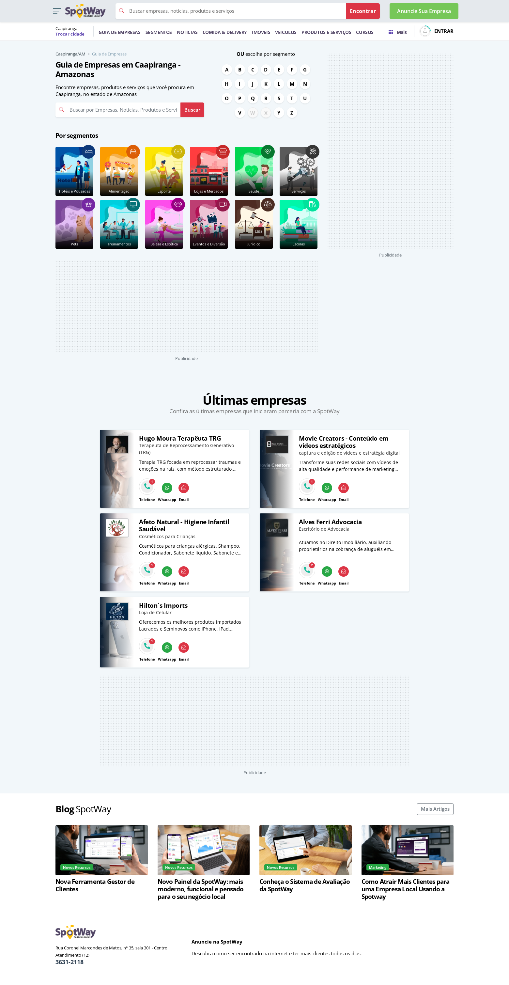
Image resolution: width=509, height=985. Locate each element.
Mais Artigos (435, 808)
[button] (57, 11)
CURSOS (365, 32)
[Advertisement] (186, 306)
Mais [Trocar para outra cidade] (398, 32)
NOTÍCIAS (187, 32)
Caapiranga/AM (70, 54)
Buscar (192, 109)
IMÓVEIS (261, 32)
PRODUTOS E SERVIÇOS (326, 32)
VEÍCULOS (286, 32)
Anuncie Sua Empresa (424, 11)
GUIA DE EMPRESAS (120, 32)
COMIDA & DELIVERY (225, 32)
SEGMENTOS (159, 32)
